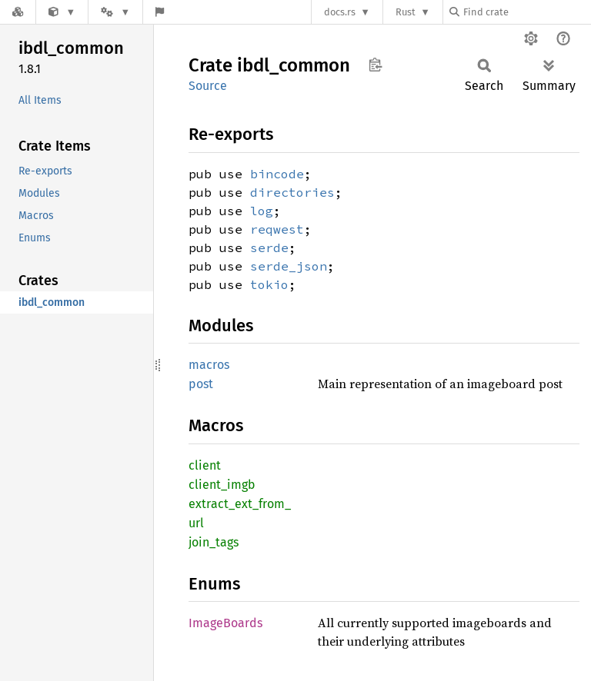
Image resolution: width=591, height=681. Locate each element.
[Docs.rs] (17, 12)
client (205, 465)
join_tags (214, 542)
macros (209, 364)
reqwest (277, 229)
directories (292, 192)
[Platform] (115, 12)
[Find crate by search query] (526, 12)
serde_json (288, 266)
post (201, 384)
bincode (277, 173)
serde (269, 247)
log (261, 210)
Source (208, 85)
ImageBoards (225, 623)
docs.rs (340, 12)
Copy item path (375, 64)
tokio (269, 284)
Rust (406, 12)
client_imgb (222, 484)
